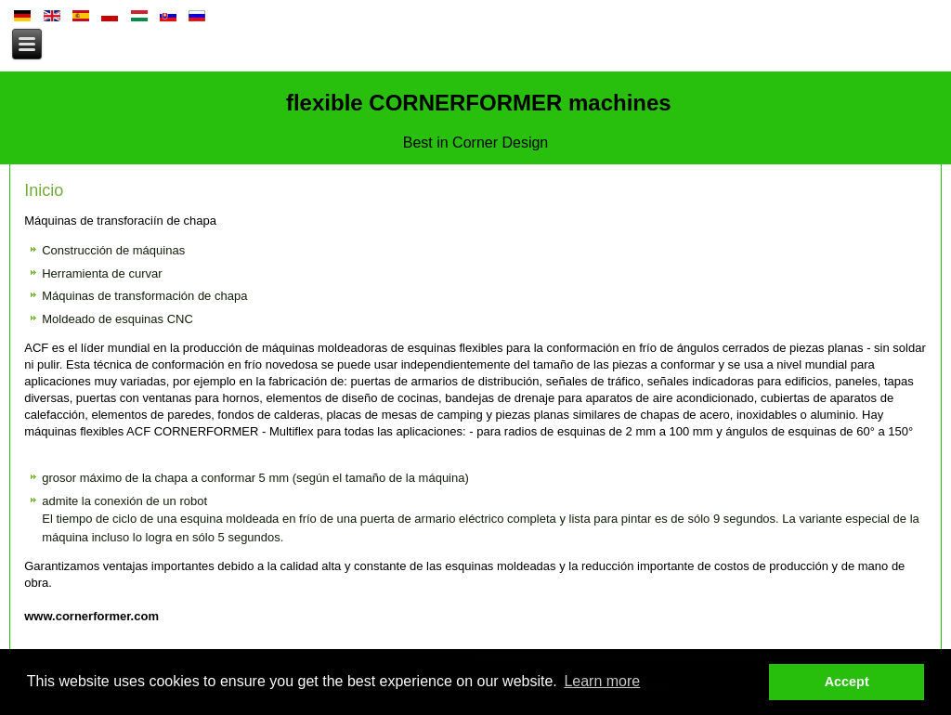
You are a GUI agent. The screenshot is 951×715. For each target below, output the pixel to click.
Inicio (43, 190)
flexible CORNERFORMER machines (475, 102)
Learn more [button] (602, 681)
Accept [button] (847, 681)
